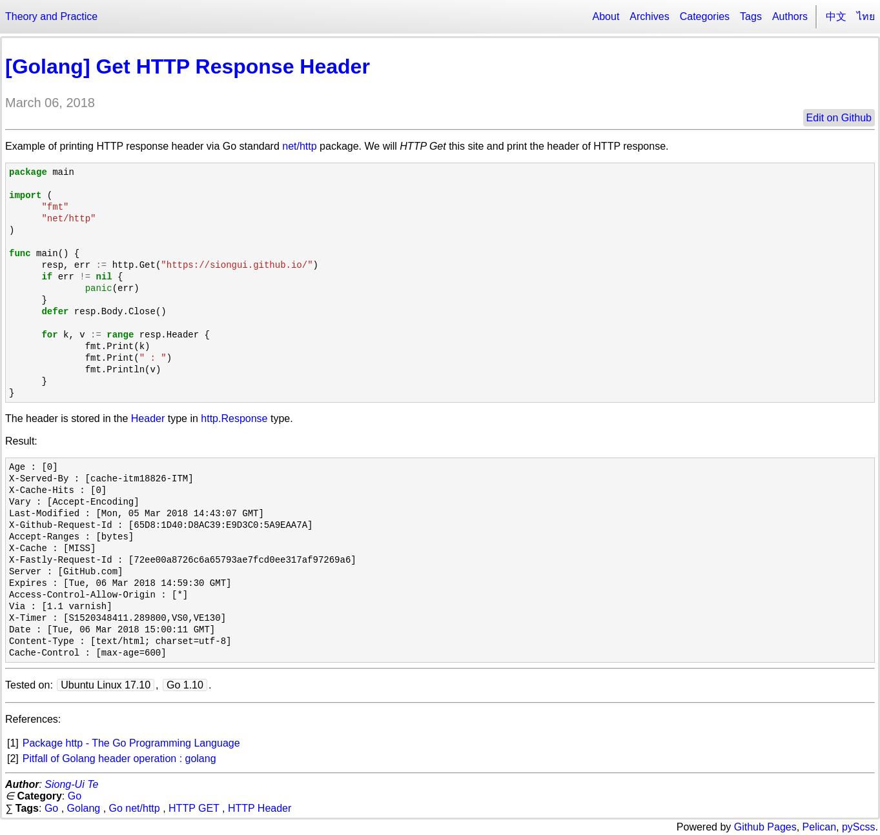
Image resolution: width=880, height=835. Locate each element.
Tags (751, 16)
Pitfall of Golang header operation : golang (119, 758)
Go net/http (134, 808)
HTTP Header (259, 808)
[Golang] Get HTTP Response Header (187, 66)
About (606, 16)
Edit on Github (839, 117)
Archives (649, 16)
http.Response (234, 418)
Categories (705, 16)
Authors (790, 16)
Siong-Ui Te (71, 784)
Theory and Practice (51, 16)
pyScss (858, 826)
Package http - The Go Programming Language (131, 743)
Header (148, 418)
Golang (84, 808)
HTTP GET (194, 808)
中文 (836, 16)
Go (74, 795)
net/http (299, 146)
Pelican (819, 826)
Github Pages (765, 826)
